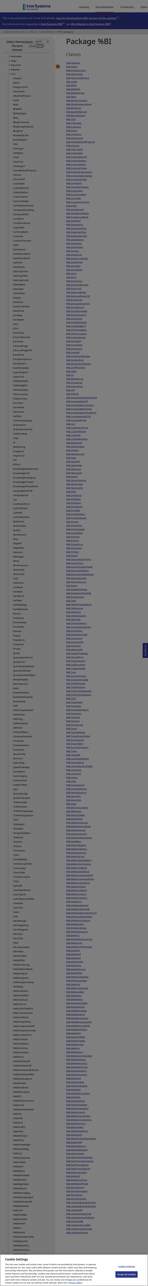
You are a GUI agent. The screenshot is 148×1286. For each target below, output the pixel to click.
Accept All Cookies (126, 1279)
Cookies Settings (126, 1271)
